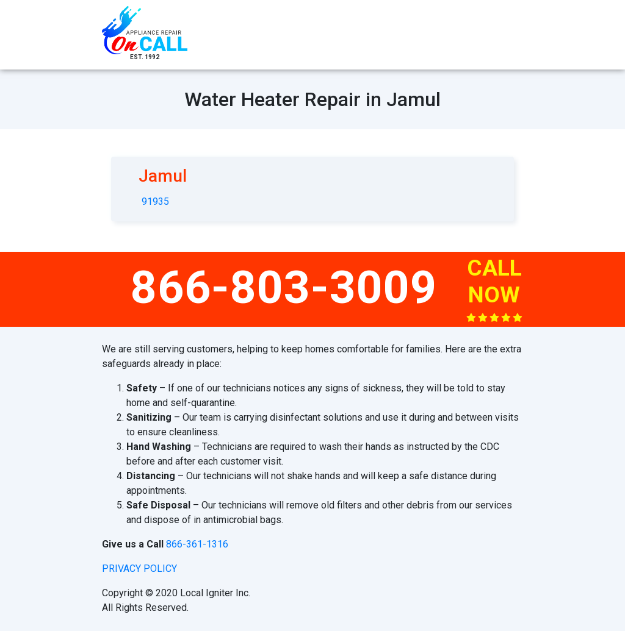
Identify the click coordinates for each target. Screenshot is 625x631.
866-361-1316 (197, 544)
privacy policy (139, 568)
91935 (155, 201)
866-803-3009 (284, 287)
